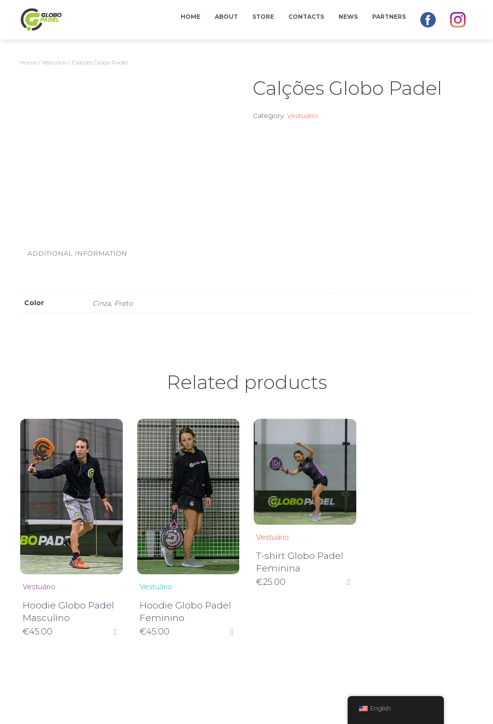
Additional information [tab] (77, 253)
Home (190, 16)
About (226, 16)
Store (263, 16)
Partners (389, 16)
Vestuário (54, 62)
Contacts (306, 16)
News (348, 16)
